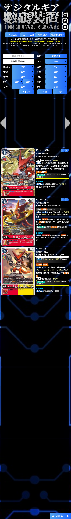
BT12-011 (40, 199)
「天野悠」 (44, 215)
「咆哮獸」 (54, 160)
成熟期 (38, 156)
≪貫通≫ (45, 264)
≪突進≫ (39, 264)
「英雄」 (57, 259)
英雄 (62, 255)
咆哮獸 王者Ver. (42, 153)
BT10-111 (40, 150)
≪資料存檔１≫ (41, 172)
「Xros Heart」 (56, 175)
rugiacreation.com (52, 41)
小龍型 (50, 156)
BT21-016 (40, 248)
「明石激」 (53, 215)
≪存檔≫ (44, 209)
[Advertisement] (35, 331)
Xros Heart (56, 156)
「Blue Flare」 (52, 270)
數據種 (44, 156)
